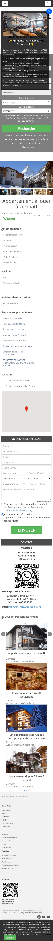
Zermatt (28, 213)
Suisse (20, 213)
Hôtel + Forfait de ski (12, 318)
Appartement (8, 213)
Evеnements (6, 841)
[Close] (49, 11)
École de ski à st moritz (13, 329)
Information (6, 810)
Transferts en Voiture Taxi (14, 340)
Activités (5, 834)
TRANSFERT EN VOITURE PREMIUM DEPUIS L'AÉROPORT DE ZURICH (18, 363)
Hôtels (4, 820)
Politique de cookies (26, 923)
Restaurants (6, 827)
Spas (4, 844)
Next (50, 192)
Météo (4, 813)
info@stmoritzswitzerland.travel (24, 606)
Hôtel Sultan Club (8, 868)
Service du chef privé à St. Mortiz (18, 346)
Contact (45, 923)
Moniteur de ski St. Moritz (15, 335)
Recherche (26, 128)
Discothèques (6, 847)
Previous (3, 192)
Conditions (38, 923)
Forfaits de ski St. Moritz (14, 324)
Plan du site (14, 923)
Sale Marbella (6, 858)
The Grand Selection (9, 855)
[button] (26, 409)
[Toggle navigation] (48, 3)
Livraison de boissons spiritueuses (13, 353)
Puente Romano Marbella (10, 865)
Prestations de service (9, 838)
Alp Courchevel (7, 862)
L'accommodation (8, 823)
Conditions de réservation (17, 510)
